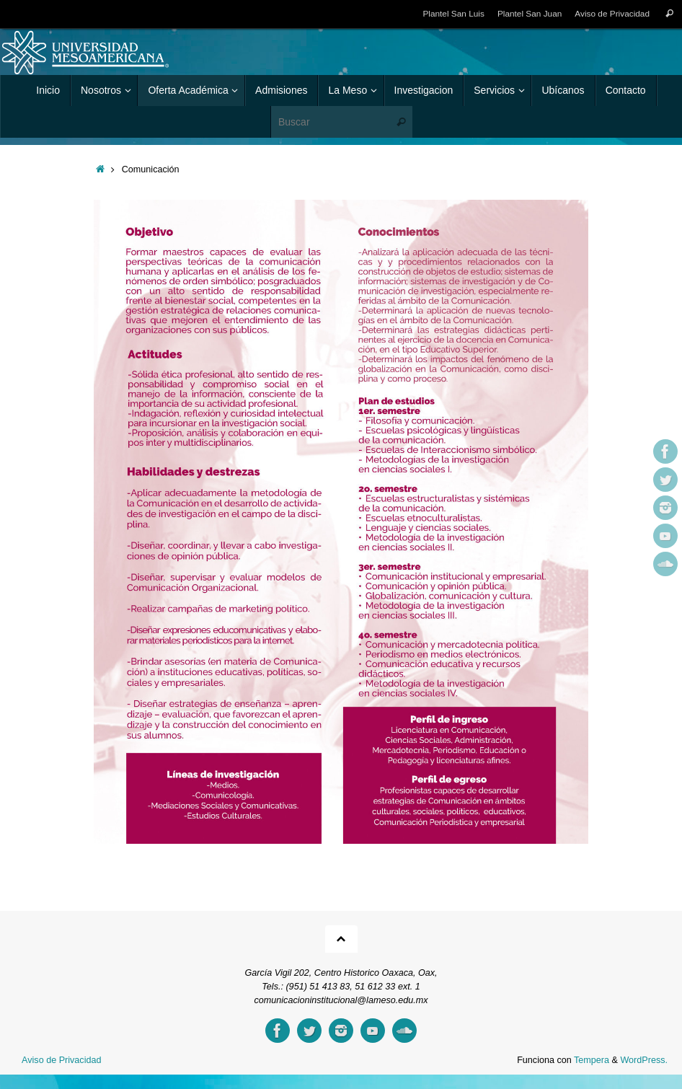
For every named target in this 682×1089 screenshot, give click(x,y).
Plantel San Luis (453, 14)
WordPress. (644, 1060)
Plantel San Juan (529, 14)
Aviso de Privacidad (612, 14)
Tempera (591, 1060)
